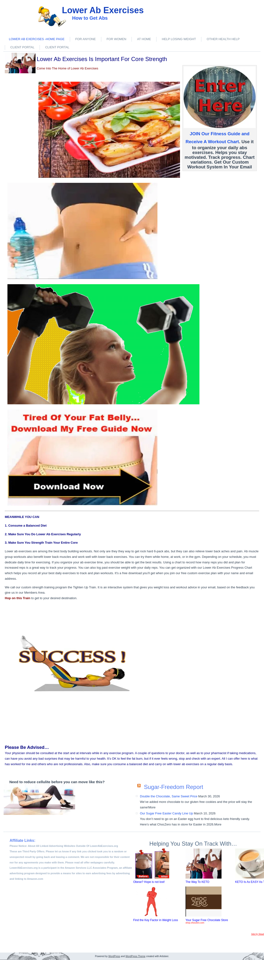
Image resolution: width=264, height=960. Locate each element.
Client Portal (22, 47)
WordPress (114, 956)
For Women (116, 39)
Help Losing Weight (179, 39)
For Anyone (85, 39)
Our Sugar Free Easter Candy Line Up (166, 813)
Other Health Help (223, 39)
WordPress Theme (135, 956)
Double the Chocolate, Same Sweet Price (168, 796)
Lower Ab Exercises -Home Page (37, 39)
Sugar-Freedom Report (173, 787)
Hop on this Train (17, 598)
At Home (144, 39)
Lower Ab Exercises (103, 10)
